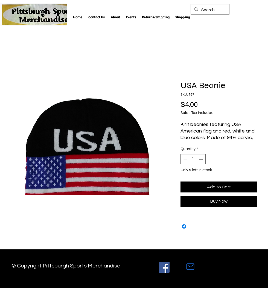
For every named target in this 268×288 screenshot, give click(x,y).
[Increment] (201, 159)
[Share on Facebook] (184, 226)
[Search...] (209, 10)
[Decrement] (184, 159)
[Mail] (190, 266)
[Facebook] (164, 267)
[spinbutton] (193, 159)
